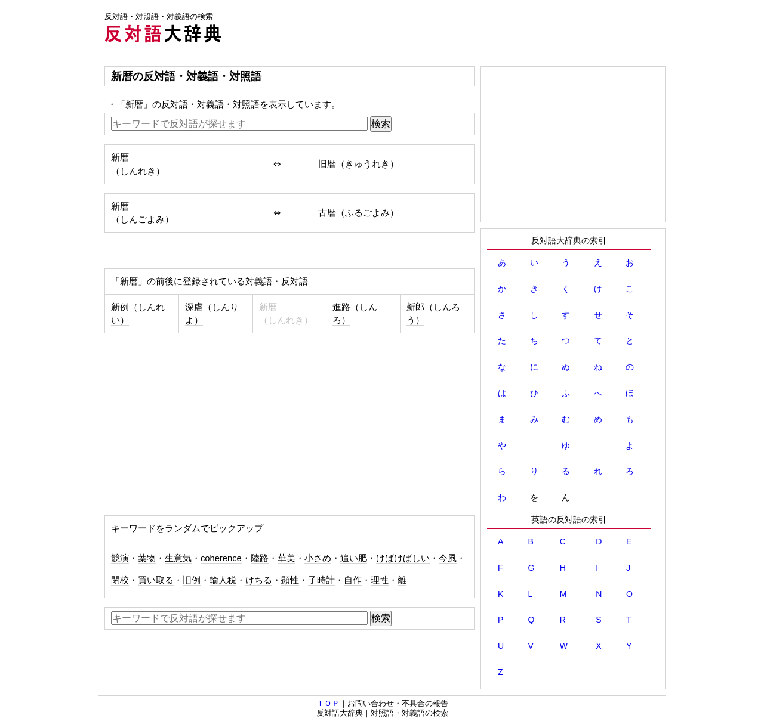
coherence (221, 558)
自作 (353, 580)
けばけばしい (403, 558)
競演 (120, 558)
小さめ (317, 558)
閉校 (120, 580)
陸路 (260, 558)
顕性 (290, 580)
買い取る (156, 580)
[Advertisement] (448, 27)
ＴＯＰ (328, 703)
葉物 (147, 558)
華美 (286, 558)
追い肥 (353, 558)
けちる (258, 580)
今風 (448, 558)
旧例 (192, 580)
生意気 (178, 558)
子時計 (321, 580)
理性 (380, 580)
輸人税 (223, 580)
